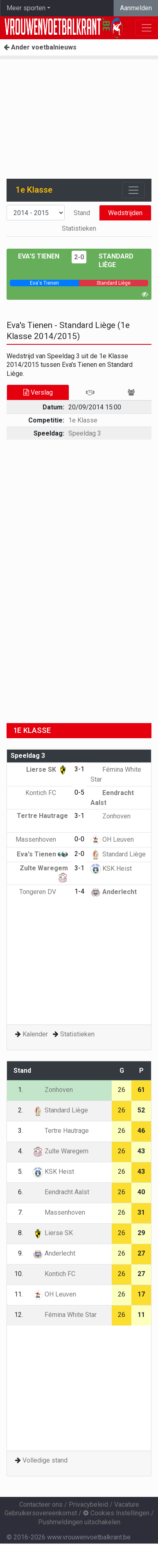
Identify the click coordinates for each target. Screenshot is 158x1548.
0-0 (79, 839)
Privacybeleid (88, 1504)
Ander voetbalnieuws (40, 47)
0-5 (79, 792)
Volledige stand (45, 1460)
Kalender (35, 1034)
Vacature (126, 1504)
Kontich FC (46, 793)
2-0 (79, 257)
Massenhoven (42, 839)
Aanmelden (136, 8)
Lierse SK (47, 769)
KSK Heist (111, 868)
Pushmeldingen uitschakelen (79, 1522)
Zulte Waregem (60, 1151)
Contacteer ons (41, 1504)
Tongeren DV (43, 892)
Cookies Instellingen (116, 1513)
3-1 (79, 769)
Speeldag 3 (84, 433)
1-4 (79, 891)
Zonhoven (110, 816)
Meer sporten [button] (26, 8)
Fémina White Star (65, 1315)
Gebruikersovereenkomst (41, 1513)
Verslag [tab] (38, 392)
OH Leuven (112, 839)
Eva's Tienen (38, 256)
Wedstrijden (125, 213)
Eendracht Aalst (61, 1192)
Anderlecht (113, 892)
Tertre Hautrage (61, 1131)
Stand (82, 213)
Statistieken (79, 228)
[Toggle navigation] (133, 190)
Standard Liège (118, 854)
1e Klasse (82, 420)
